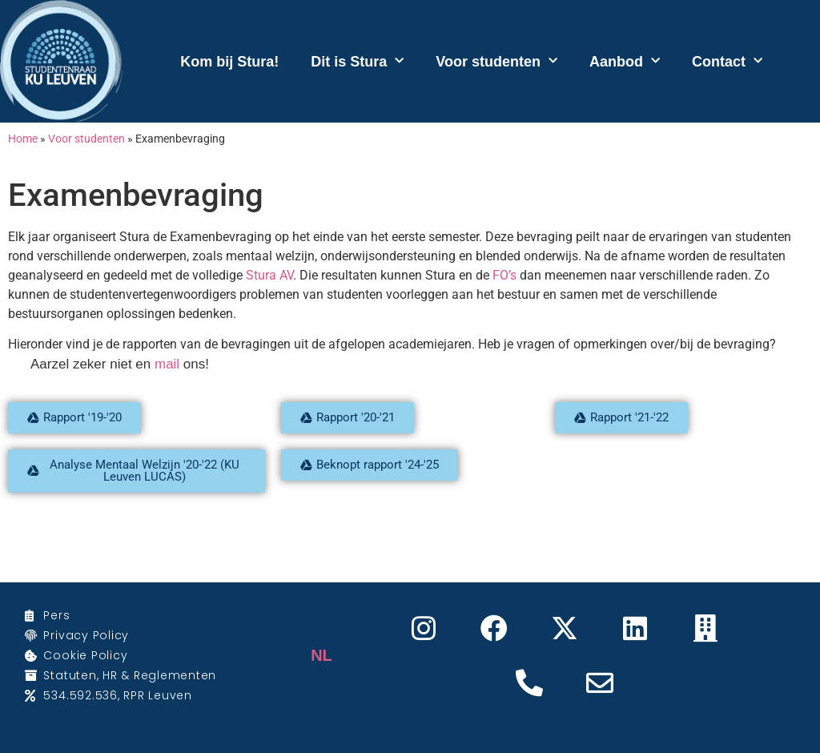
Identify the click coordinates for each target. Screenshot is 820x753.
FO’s (504, 275)
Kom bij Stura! (229, 62)
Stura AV (269, 275)
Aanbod (624, 61)
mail (167, 364)
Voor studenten (496, 61)
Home (23, 138)
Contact (727, 61)
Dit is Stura (357, 61)
